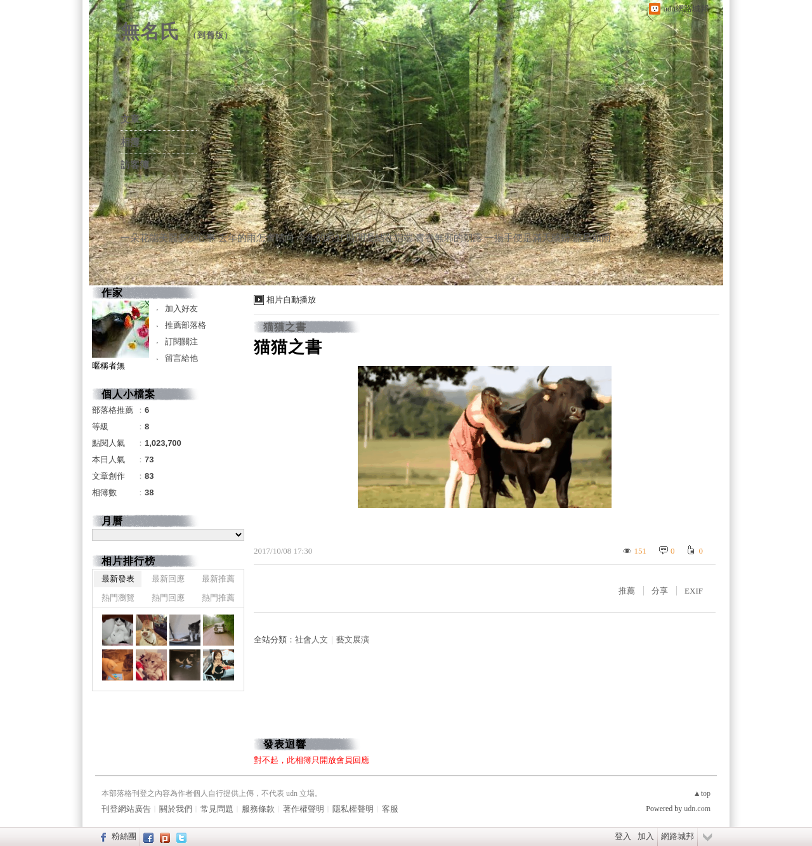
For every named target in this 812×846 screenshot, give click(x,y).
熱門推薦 (218, 597)
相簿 (130, 142)
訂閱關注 (181, 341)
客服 (390, 809)
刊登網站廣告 (126, 809)
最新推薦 (218, 578)
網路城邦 (677, 836)
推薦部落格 (185, 325)
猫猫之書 (284, 327)
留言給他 (181, 358)
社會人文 (311, 639)
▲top (701, 793)
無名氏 (150, 31)
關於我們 (175, 809)
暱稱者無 (108, 365)
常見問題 (216, 809)
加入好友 (181, 308)
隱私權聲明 (353, 809)
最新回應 (168, 578)
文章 (130, 119)
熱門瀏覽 (118, 597)
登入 (623, 836)
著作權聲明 (303, 809)
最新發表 (118, 578)
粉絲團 (124, 836)
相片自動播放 (291, 299)
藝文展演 (352, 639)
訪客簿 (135, 165)
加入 (646, 836)
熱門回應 (168, 597)
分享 (660, 590)
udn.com (697, 808)
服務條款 (258, 809)
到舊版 (210, 35)
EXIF (693, 590)
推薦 (627, 590)
